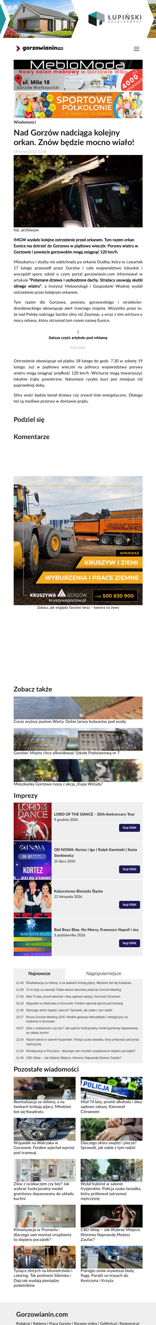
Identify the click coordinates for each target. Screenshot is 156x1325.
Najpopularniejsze (103, 973)
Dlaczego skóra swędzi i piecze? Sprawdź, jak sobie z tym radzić (69, 1010)
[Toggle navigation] (136, 49)
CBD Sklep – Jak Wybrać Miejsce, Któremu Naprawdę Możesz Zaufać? (73, 1058)
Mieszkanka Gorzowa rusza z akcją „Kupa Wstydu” (58, 784)
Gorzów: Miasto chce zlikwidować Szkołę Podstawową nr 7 (67, 753)
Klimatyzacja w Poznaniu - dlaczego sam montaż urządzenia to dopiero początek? (81, 1051)
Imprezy (26, 796)
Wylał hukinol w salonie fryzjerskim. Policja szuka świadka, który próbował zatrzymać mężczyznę (82, 1042)
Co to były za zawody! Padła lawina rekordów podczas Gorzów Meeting (73, 990)
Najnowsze (39, 974)
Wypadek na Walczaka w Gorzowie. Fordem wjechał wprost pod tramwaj (74, 1003)
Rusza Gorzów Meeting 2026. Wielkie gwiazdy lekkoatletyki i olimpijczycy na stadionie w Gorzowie (77, 1019)
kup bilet (129, 827)
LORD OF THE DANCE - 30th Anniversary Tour (94, 814)
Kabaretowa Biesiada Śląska (78, 891)
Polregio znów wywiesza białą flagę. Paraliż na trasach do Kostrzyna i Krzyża (107, 1276)
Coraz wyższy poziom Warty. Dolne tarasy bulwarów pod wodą (70, 722)
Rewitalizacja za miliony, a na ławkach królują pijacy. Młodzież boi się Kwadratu (78, 983)
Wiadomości (25, 122)
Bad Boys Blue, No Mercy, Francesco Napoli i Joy (96, 930)
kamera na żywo (106, 607)
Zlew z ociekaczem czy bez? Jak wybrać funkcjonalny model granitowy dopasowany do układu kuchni (82, 1030)
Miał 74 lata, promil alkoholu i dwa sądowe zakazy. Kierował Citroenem (73, 996)
